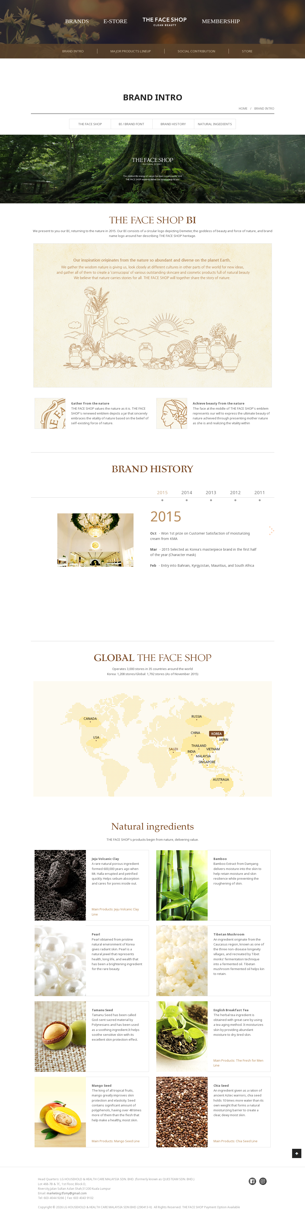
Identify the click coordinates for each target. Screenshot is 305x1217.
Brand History (173, 124)
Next (289, 182)
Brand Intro (73, 51)
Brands (77, 21)
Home (243, 108)
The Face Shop (90, 124)
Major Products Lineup (131, 51)
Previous (15, 182)
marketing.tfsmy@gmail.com (67, 1193)
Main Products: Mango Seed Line (116, 1141)
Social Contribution (196, 51)
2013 (211, 492)
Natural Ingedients (215, 124)
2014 (186, 492)
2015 (162, 492)
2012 (235, 492)
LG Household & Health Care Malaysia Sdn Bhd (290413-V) (108, 1207)
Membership (221, 21)
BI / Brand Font (131, 124)
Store (247, 51)
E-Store (115, 21)
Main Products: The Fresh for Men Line (238, 1062)
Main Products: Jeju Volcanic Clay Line (115, 911)
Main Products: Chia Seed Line (235, 1141)
